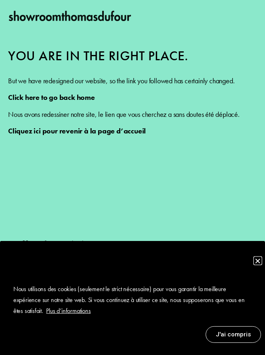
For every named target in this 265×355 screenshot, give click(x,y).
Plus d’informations (68, 313)
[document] (132, 177)
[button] (257, 263)
